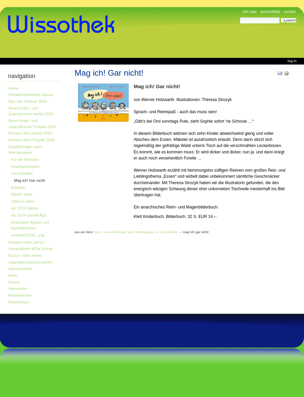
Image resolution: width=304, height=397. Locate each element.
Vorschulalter (22, 173)
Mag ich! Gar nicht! (30, 180)
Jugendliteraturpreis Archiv (30, 262)
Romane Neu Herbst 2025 (30, 133)
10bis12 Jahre (22, 201)
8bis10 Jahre (21, 194)
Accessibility (270, 11)
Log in (292, 61)
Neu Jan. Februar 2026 (27, 101)
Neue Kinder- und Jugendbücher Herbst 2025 (30, 111)
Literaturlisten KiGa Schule (30, 249)
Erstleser (18, 187)
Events (14, 282)
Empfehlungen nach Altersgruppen (25, 150)
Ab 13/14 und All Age (28, 215)
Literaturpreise (20, 269)
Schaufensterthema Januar (30, 95)
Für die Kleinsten (25, 159)
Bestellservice (19, 295)
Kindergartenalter (25, 167)
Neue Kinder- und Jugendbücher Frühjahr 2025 (32, 124)
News (13, 275)
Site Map (250, 11)
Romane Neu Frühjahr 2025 (31, 140)
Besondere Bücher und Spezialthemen (30, 225)
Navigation (21, 76)
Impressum (17, 289)
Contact (290, 11)
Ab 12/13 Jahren (25, 208)
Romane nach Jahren (26, 242)
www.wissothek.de (63, 24)
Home (13, 88)
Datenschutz (18, 302)
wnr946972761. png (27, 235)
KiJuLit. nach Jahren (25, 255)
